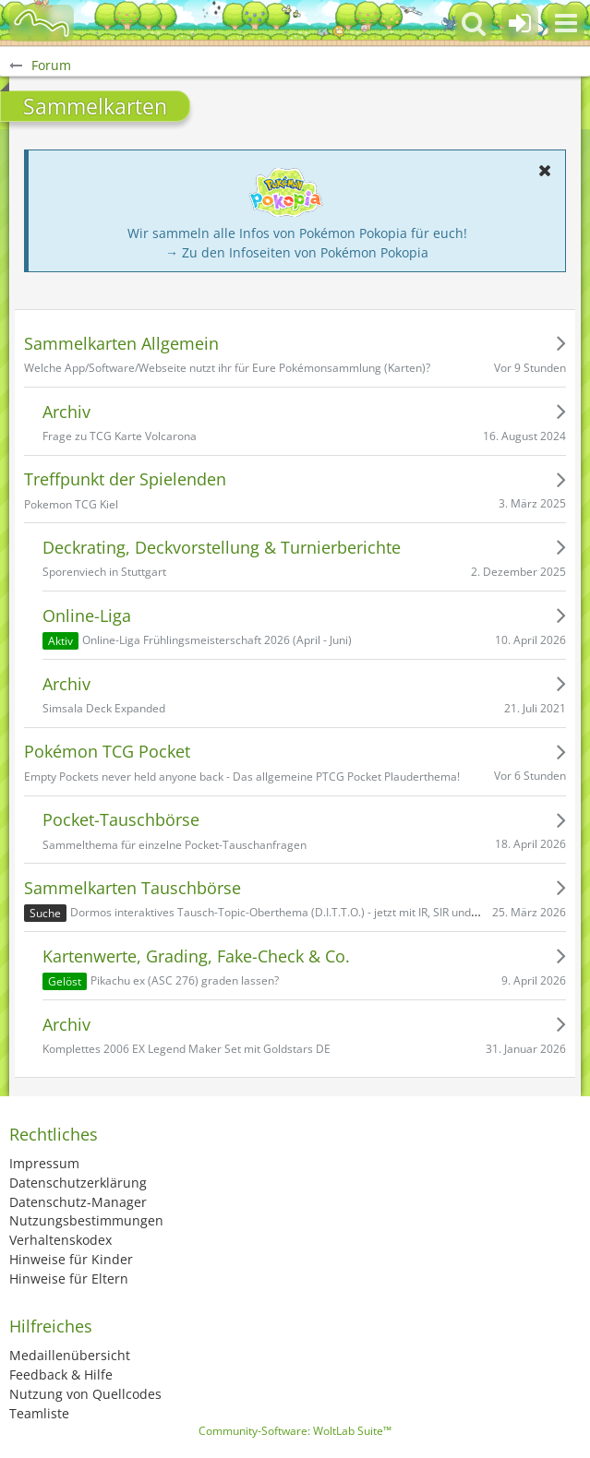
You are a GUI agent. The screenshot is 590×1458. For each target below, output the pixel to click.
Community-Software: (295, 1431)
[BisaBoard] (42, 23)
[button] (566, 23)
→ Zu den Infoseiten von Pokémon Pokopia (296, 252)
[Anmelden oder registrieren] (519, 23)
